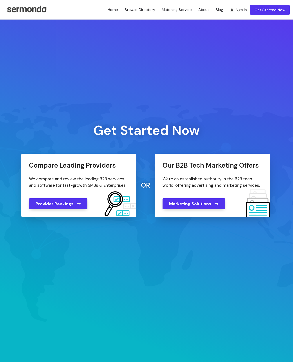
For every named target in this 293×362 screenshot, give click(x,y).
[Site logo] (26, 9)
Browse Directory (140, 9)
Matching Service (177, 9)
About (203, 9)
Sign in (241, 9)
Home (112, 9)
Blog (219, 9)
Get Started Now (270, 9)
